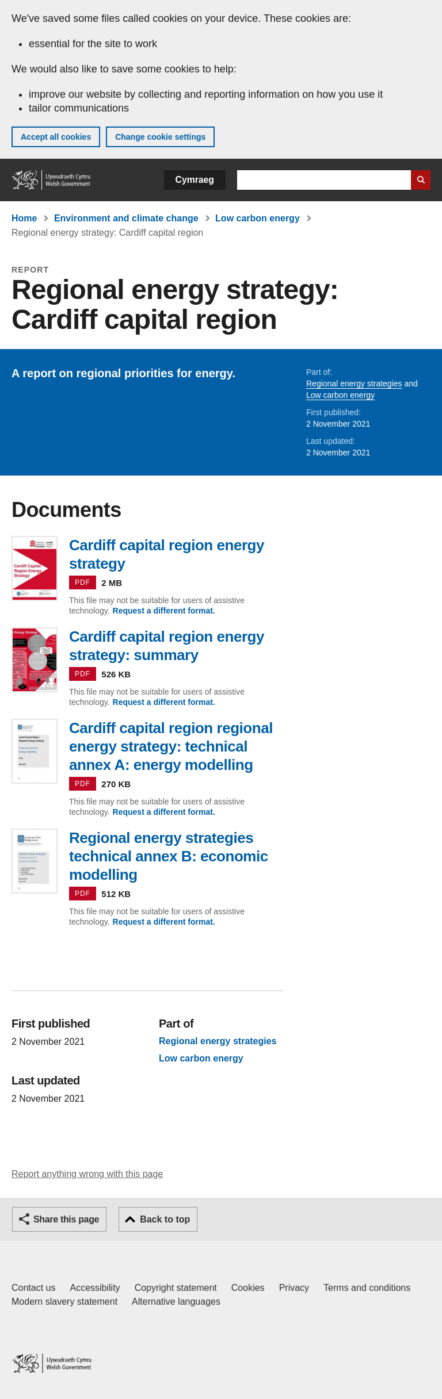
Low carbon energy (257, 218)
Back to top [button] (165, 1219)
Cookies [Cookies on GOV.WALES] (248, 1288)
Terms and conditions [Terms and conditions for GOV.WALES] (366, 1288)
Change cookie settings (160, 136)
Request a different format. (164, 610)
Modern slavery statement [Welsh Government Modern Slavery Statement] (64, 1301)
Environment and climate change (126, 218)
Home (24, 218)
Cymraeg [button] (195, 180)
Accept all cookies (56, 136)
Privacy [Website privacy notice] (294, 1288)
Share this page (66, 1219)
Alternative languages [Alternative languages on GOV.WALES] (176, 1301)
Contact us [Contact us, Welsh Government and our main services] (33, 1288)
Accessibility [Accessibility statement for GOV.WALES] (95, 1288)
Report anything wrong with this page (87, 1174)
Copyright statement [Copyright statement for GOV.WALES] (176, 1288)
